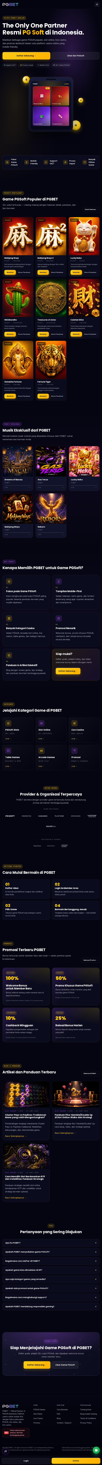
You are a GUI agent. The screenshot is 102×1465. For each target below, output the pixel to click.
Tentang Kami (85, 1409)
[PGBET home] (10, 4)
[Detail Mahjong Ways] (18, 236)
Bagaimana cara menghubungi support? (26, 1297)
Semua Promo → (90, 960)
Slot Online (38, 1414)
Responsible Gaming (88, 1414)
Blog (59, 1418)
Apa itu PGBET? (12, 1242)
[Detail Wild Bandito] (18, 298)
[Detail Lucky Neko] (84, 236)
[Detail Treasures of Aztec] (51, 298)
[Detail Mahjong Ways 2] (51, 236)
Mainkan (10, 272)
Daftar (76, 1461)
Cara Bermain (62, 1409)
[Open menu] (97, 4)
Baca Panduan (24, 272)
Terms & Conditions (88, 1418)
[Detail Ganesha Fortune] (18, 360)
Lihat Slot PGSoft (75, 55)
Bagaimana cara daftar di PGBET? (22, 1261)
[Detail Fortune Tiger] (51, 360)
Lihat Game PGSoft (65, 1364)
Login (26, 1461)
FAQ (58, 1414)
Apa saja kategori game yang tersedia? (25, 1279)
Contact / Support (64, 1423)
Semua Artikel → (91, 1073)
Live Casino (38, 1418)
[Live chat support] (96, 1450)
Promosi (37, 1423)
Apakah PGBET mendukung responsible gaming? (29, 1306)
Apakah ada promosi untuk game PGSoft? (26, 1288)
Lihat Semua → (91, 209)
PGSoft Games (39, 1409)
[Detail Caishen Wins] (84, 298)
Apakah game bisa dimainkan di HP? (23, 1270)
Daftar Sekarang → (26, 55)
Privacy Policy (86, 1423)
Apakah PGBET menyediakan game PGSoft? (27, 1251)
